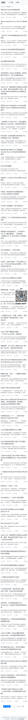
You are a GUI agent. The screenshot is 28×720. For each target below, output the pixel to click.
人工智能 (10, 2)
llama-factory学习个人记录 (9, 523)
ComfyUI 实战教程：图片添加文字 (12, 206)
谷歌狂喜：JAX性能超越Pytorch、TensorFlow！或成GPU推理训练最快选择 (14, 605)
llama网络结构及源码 (8, 61)
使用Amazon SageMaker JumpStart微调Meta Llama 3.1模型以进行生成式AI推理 (13, 108)
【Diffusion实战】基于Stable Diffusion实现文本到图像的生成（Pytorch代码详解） (14, 458)
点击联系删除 (21, 719)
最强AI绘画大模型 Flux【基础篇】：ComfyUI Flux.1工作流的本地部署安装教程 (13, 152)
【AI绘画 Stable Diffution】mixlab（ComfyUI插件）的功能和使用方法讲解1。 (13, 691)
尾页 (23, 706)
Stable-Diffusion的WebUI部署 (10, 388)
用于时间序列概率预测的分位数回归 (13, 565)
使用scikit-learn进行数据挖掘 (10, 10)
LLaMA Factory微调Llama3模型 (11, 278)
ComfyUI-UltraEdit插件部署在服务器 (13, 49)
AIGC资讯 (8, 6)
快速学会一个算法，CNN (9, 486)
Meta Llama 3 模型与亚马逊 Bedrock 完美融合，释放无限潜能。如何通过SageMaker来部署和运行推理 (14, 402)
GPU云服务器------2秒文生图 (10, 250)
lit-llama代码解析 (6, 166)
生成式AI (3, 245)
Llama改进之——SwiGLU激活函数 (12, 497)
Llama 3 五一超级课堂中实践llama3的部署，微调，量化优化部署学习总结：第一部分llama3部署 (14, 537)
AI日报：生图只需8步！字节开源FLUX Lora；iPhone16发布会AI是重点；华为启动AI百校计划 (13, 264)
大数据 (17, 2)
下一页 (18, 706)
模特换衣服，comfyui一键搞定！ (11, 290)
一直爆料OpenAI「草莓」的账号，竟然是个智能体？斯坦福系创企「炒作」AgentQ (14, 318)
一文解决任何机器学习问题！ (10, 577)
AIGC (2, 45)
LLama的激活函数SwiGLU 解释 (11, 430)
